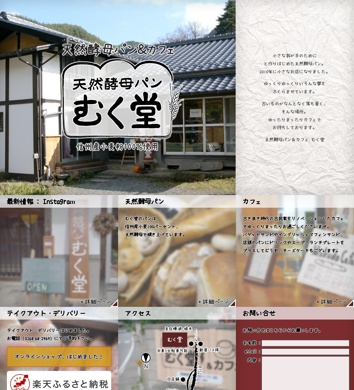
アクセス (138, 313)
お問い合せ (259, 313)
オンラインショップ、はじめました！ (59, 356)
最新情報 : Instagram (41, 201)
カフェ (252, 201)
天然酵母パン (145, 201)
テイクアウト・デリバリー (46, 313)
